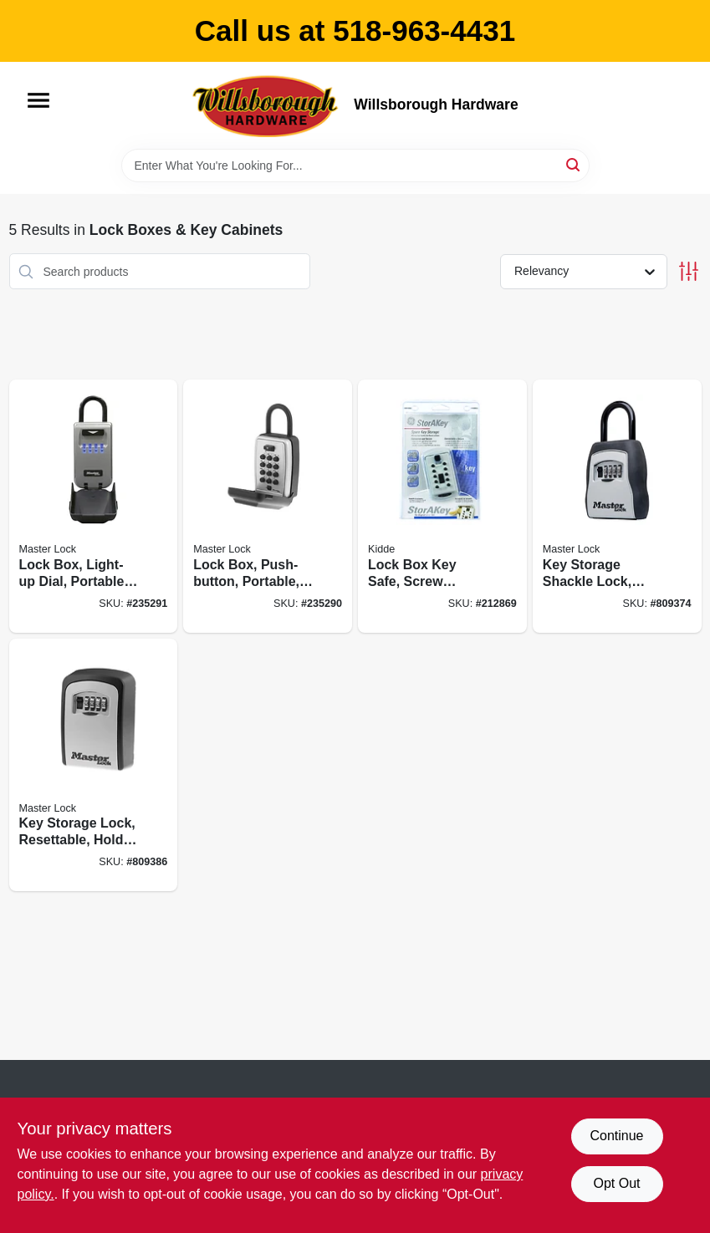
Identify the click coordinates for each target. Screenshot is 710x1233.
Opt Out (616, 1183)
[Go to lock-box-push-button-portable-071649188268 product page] (267, 506)
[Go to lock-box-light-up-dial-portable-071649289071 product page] (93, 506)
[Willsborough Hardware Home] (267, 105)
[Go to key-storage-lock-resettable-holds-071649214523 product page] (93, 765)
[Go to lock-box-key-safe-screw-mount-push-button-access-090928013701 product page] (442, 506)
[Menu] (38, 100)
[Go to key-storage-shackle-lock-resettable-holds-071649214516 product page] (617, 506)
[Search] (574, 164)
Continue (616, 1136)
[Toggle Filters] (688, 271)
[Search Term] (355, 165)
